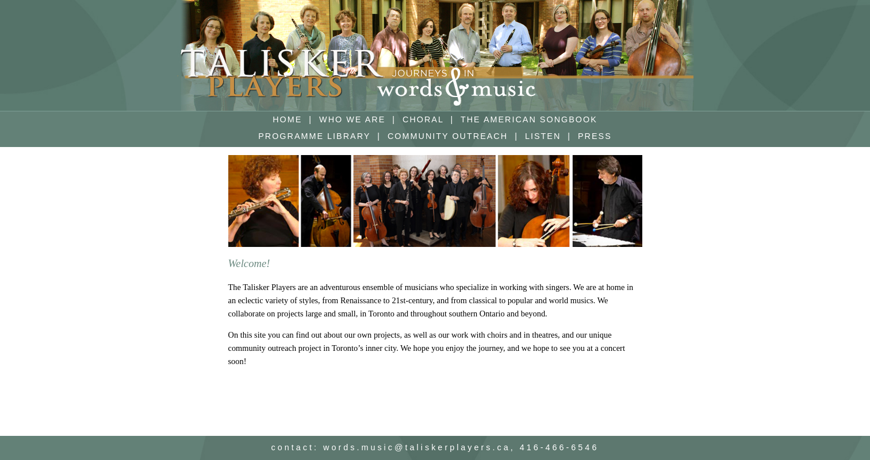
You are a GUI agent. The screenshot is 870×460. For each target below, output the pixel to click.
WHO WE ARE (352, 119)
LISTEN (543, 136)
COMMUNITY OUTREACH (448, 136)
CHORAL (423, 119)
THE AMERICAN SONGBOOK (529, 119)
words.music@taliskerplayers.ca (417, 447)
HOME (287, 119)
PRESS (595, 136)
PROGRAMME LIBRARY (314, 136)
